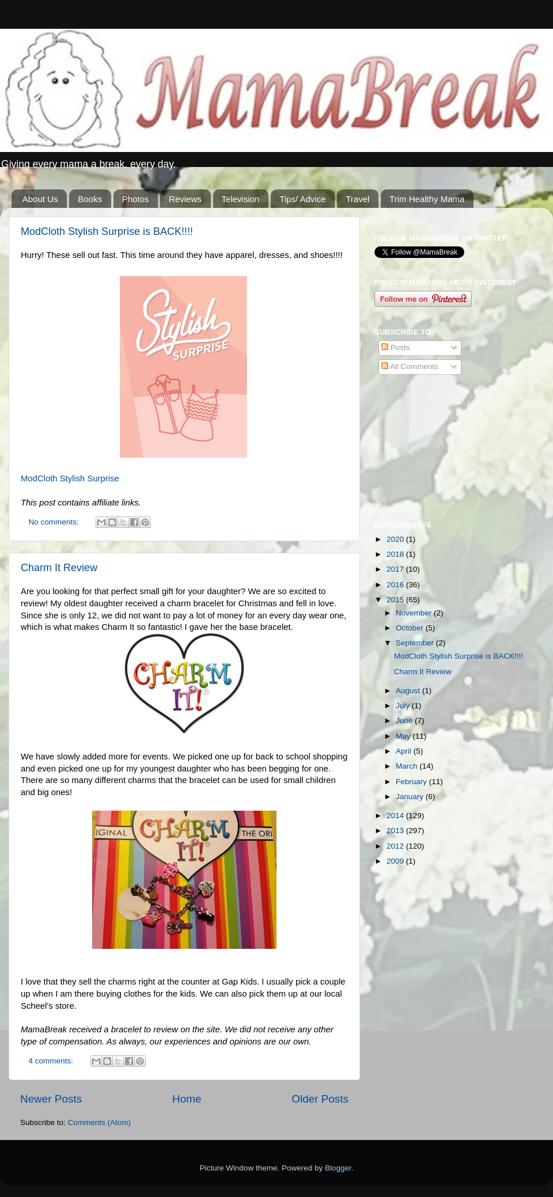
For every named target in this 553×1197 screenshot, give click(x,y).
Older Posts (320, 1099)
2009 (396, 861)
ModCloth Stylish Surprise (70, 478)
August (409, 690)
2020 (396, 539)
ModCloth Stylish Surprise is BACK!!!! (107, 231)
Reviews (185, 199)
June (405, 720)
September (416, 643)
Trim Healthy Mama (426, 199)
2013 (396, 830)
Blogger (338, 1168)
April (405, 751)
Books (90, 199)
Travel (357, 199)
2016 (396, 584)
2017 (396, 569)
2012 (396, 846)
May (404, 736)
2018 (396, 554)
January (411, 796)
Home (186, 1099)
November (415, 613)
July (404, 705)
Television (241, 199)
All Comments (409, 366)
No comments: (55, 522)
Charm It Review (59, 567)
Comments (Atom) (99, 1122)
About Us (40, 199)
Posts (395, 347)
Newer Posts (51, 1099)
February (412, 781)
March (407, 766)
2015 (396, 599)
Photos (135, 199)
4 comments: (52, 1061)
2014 (396, 815)
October (411, 628)
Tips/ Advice (302, 199)
